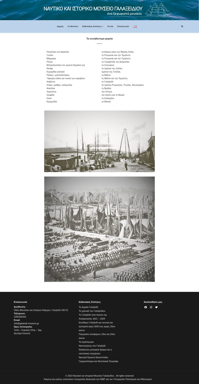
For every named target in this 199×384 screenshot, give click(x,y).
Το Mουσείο (72, 26)
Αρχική (60, 26)
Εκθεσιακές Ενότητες (91, 26)
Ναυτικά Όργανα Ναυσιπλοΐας (93, 357)
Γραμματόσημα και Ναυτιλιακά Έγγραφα (98, 361)
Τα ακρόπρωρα (86, 342)
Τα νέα (110, 26)
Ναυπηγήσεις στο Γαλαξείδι (92, 346)
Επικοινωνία (123, 26)
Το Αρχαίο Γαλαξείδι (88, 307)
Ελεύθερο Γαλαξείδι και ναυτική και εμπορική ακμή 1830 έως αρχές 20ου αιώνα (97, 326)
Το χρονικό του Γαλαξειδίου (92, 311)
